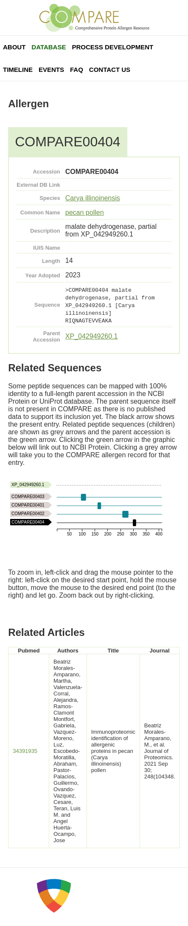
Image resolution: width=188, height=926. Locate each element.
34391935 (25, 751)
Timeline (18, 69)
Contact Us (109, 69)
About (14, 47)
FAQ (76, 69)
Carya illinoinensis (92, 198)
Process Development (112, 47)
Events (51, 69)
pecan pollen (84, 212)
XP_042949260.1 (91, 336)
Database (48, 47)
